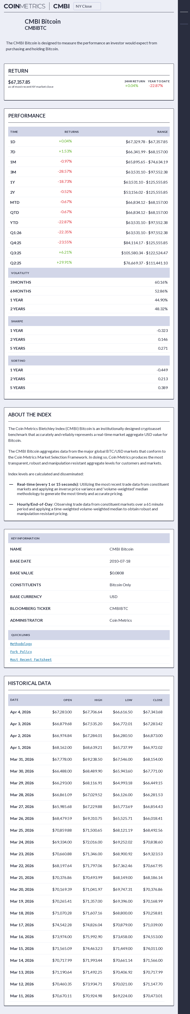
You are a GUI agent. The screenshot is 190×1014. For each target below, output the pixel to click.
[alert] (184, 30)
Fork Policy (21, 652)
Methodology (21, 644)
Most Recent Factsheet (31, 660)
